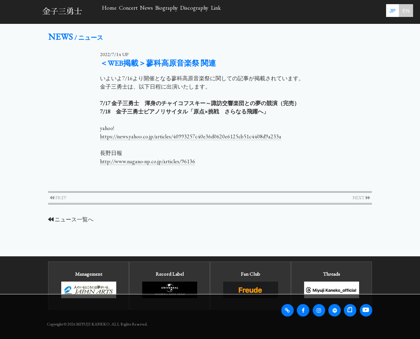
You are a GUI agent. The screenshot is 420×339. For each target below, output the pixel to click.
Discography (289, 12)
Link (333, 12)
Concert (158, 12)
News (198, 12)
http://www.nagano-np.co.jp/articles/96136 (147, 161)
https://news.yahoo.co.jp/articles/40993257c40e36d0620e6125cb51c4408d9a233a (190, 136)
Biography (239, 12)
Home (119, 12)
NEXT (361, 198)
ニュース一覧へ (70, 219)
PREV (58, 198)
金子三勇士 (62, 12)
